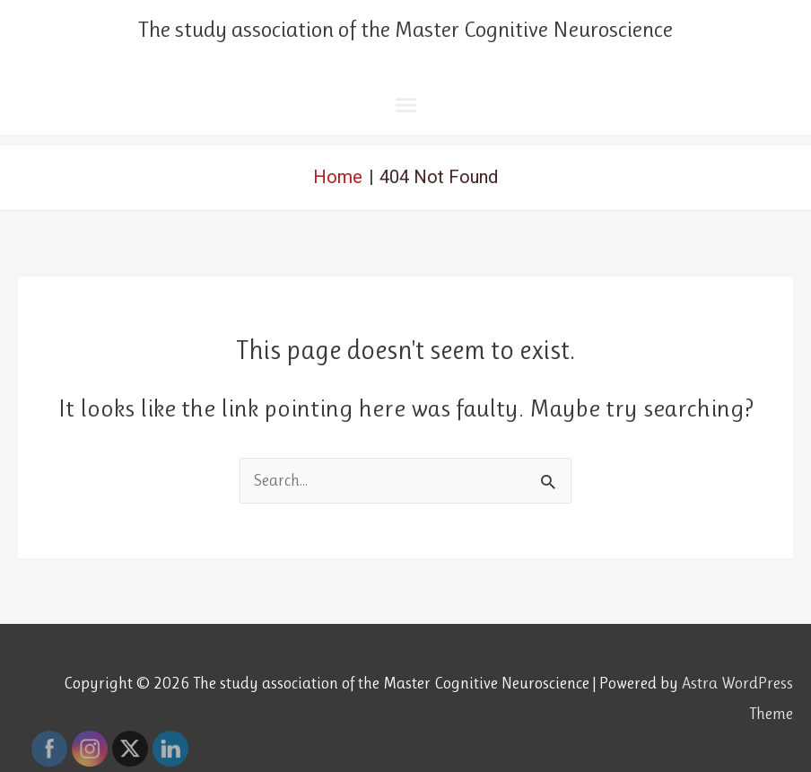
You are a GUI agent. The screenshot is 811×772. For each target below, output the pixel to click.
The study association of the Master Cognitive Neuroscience (405, 29)
